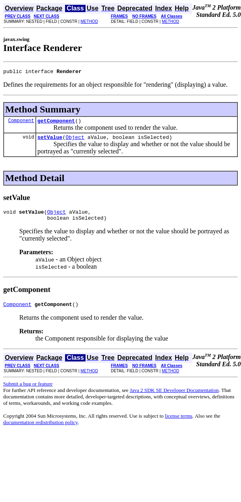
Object (74, 140)
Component (21, 122)
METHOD (89, 21)
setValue (49, 140)
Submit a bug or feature (28, 391)
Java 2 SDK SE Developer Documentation (174, 397)
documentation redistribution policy (40, 429)
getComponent (56, 123)
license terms (178, 423)
